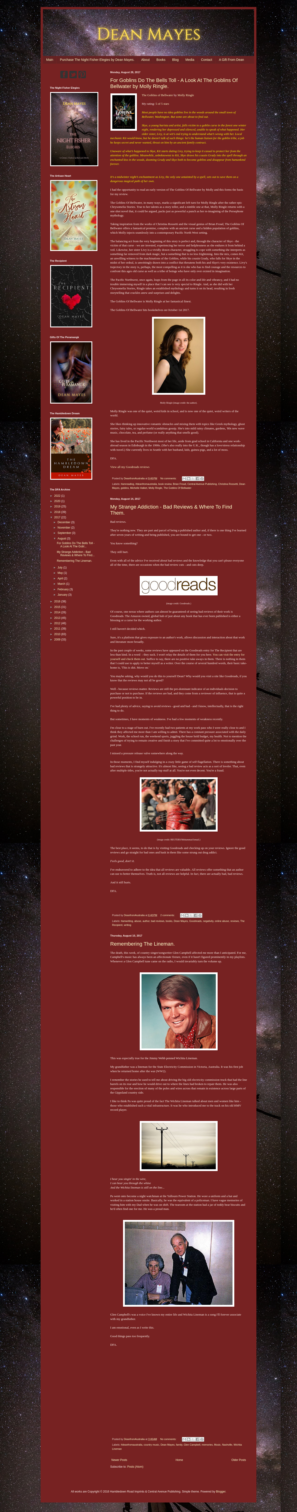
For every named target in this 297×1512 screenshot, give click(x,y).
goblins (125, 488)
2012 (57, 623)
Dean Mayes (181, 921)
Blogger (221, 1491)
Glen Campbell (192, 1444)
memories (207, 1444)
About (145, 60)
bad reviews (157, 921)
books (169, 921)
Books (160, 60)
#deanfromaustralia (146, 484)
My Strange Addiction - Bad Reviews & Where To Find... (76, 553)
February (63, 589)
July (60, 567)
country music (151, 1444)
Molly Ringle (186, 95)
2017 (57, 517)
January (63, 594)
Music (217, 1444)
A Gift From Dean (231, 60)
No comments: (168, 478)
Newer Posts (119, 1460)
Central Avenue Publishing (202, 484)
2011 (57, 628)
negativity (208, 921)
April (61, 578)
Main (49, 60)
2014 (57, 612)
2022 (57, 495)
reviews (234, 921)
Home (179, 1460)
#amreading (127, 484)
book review (164, 484)
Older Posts (238, 1460)
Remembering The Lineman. (142, 944)
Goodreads (195, 921)
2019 (57, 506)
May (61, 573)
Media (189, 60)
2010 (57, 634)
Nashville (227, 1444)
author (145, 921)
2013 (57, 618)
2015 (57, 607)
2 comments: (167, 915)
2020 (57, 501)
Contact (206, 60)
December (64, 522)
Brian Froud (179, 484)
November (64, 527)
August (62, 538)
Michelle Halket (138, 488)
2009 (57, 639)
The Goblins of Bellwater (157, 95)
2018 (57, 512)
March (62, 583)
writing (127, 925)
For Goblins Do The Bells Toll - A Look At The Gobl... (75, 545)
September (65, 533)
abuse (137, 921)
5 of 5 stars (162, 103)
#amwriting (127, 921)
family (179, 1444)
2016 (57, 601)
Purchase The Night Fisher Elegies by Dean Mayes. (97, 60)
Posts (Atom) (135, 1466)
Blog (175, 60)
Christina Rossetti (228, 484)
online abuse (222, 921)
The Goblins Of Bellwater (177, 488)
